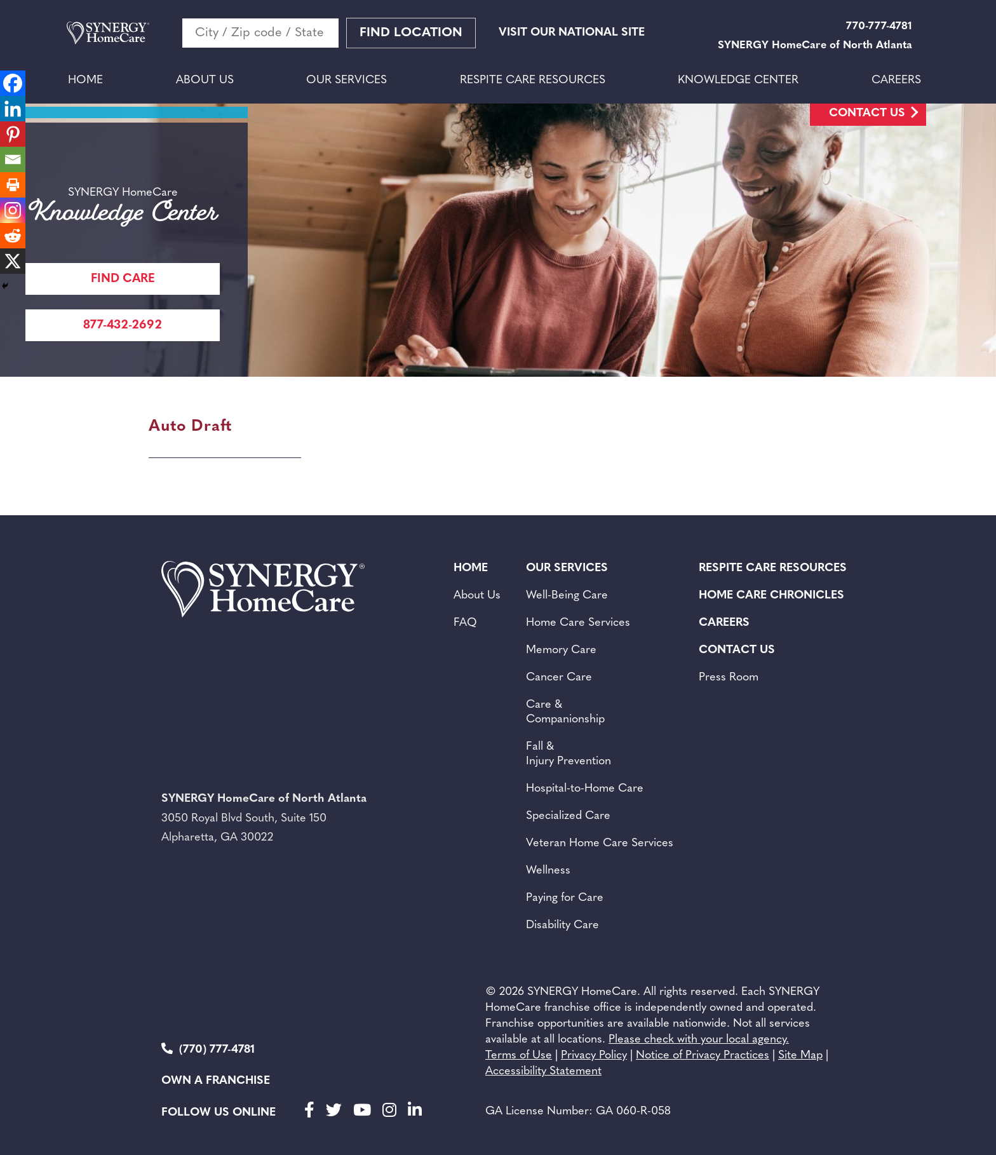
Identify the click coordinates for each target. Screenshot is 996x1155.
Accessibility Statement (543, 1071)
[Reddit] (12, 235)
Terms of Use (518, 1056)
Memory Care (561, 650)
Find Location (411, 33)
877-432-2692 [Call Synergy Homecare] (122, 326)
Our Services (346, 80)
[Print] (12, 185)
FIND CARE (123, 279)
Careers (896, 80)
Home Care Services (578, 623)
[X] (12, 261)
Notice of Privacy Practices (702, 1056)
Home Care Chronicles (771, 596)
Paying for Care (564, 898)
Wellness (548, 871)
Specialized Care (568, 816)
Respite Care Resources (532, 80)
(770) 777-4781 (208, 1049)
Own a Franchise (215, 1081)
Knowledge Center (738, 80)
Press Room (728, 678)
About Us (205, 80)
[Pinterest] (12, 134)
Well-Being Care (567, 596)
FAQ (465, 623)
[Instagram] (12, 210)
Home (85, 80)
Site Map (800, 1056)
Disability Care (562, 925)
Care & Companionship (565, 712)
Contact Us (867, 113)
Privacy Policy (594, 1056)
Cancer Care (559, 678)
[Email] (12, 159)
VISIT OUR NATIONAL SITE (572, 33)
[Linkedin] (12, 108)
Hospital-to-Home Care (584, 789)
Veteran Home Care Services (599, 843)
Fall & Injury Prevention (568, 754)
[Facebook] (12, 83)
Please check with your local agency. (699, 1040)
